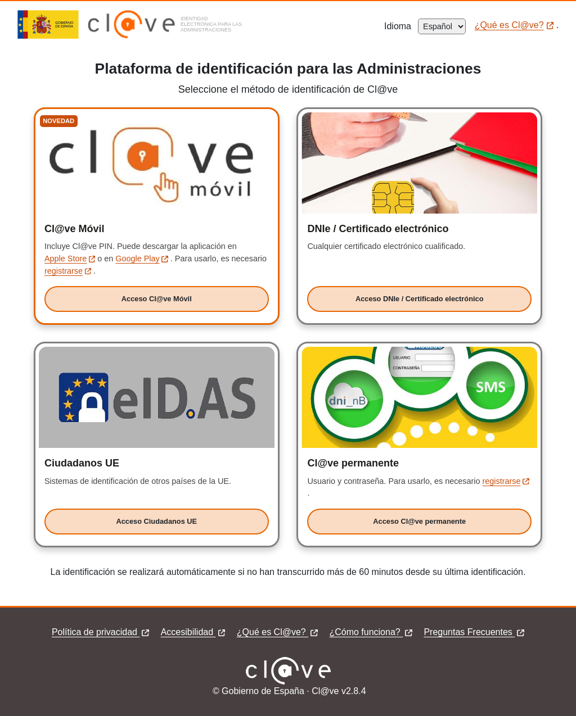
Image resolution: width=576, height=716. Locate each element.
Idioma (401, 26)
